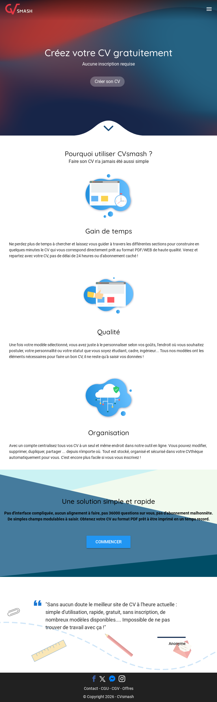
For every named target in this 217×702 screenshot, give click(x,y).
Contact (91, 688)
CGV (116, 688)
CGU (105, 688)
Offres (127, 688)
